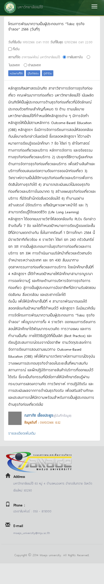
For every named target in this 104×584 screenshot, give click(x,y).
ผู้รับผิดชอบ (33, 73)
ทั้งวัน (16, 48)
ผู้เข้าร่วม (47, 73)
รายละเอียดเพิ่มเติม (21, 433)
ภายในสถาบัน (75, 56)
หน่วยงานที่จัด (16, 73)
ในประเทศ (14, 64)
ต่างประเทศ (34, 64)
